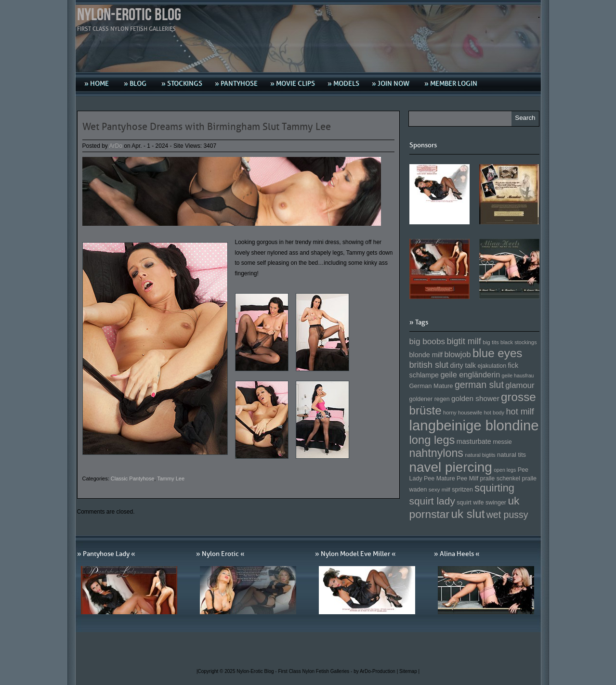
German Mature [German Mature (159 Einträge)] (431, 385)
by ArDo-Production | (376, 671)
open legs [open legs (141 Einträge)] (505, 470)
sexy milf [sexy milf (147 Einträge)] (439, 489)
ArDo (115, 145)
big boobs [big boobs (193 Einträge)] (427, 341)
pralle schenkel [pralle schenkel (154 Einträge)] (500, 478)
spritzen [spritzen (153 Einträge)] (462, 489)
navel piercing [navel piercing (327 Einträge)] (450, 467)
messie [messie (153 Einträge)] (502, 442)
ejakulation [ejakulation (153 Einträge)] (491, 365)
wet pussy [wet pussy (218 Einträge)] (507, 514)
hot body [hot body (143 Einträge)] (494, 412)
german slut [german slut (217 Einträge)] (479, 384)
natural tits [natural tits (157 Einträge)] (511, 454)
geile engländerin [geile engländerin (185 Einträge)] (470, 374)
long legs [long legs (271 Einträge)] (432, 440)
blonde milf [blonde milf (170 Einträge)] (426, 355)
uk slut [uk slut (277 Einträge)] (468, 513)
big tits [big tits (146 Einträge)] (491, 342)
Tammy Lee (170, 478)
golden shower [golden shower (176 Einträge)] (475, 398)
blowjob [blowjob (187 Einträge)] (457, 354)
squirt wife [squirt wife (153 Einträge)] (470, 502)
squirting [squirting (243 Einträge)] (494, 488)
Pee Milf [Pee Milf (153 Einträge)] (467, 478)
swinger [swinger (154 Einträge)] (495, 502)
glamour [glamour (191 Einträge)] (519, 385)
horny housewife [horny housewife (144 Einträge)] (462, 412)
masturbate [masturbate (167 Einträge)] (474, 441)
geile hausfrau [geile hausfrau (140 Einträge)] (518, 375)
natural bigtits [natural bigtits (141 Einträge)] (480, 455)
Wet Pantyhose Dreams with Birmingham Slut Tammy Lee (206, 126)
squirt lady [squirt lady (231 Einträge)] (432, 500)
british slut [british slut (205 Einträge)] (429, 365)
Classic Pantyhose (133, 478)
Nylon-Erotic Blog (129, 15)
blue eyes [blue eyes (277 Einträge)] (497, 353)
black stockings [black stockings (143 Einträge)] (518, 342)
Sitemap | (409, 671)
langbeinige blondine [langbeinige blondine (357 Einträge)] (474, 425)
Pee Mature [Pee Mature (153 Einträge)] (439, 478)
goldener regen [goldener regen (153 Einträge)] (429, 399)
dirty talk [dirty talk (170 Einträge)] (463, 365)
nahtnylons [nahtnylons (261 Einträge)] (436, 453)
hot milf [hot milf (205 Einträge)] (520, 411)
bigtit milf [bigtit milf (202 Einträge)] (463, 341)
